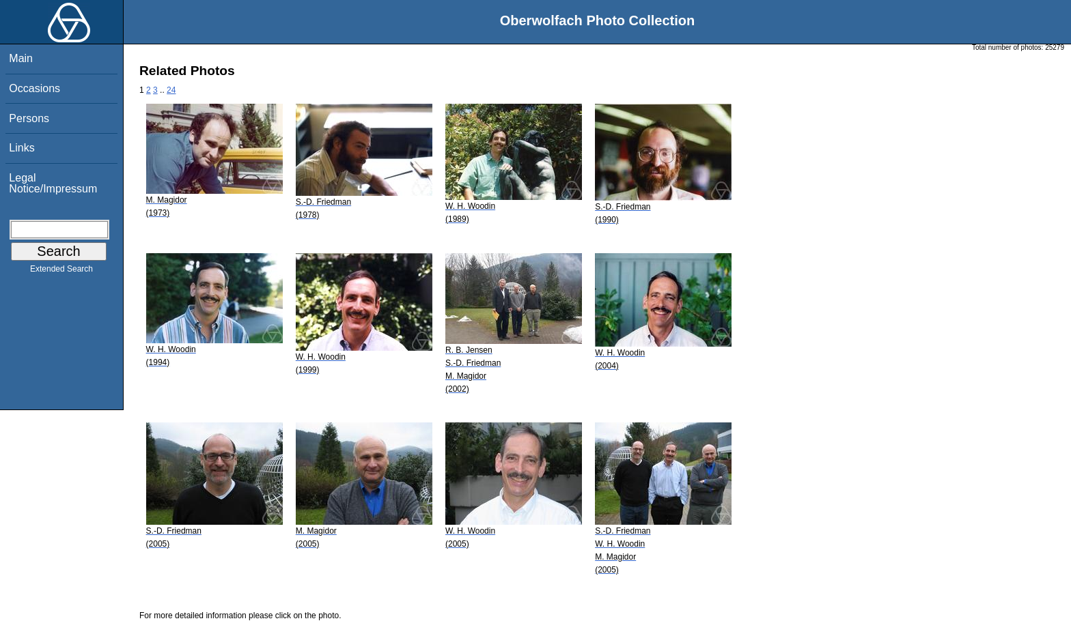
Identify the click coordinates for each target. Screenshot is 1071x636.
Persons (29, 118)
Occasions (34, 88)
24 (171, 90)
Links (21, 148)
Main (21, 58)
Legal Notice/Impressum (53, 183)
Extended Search (61, 272)
